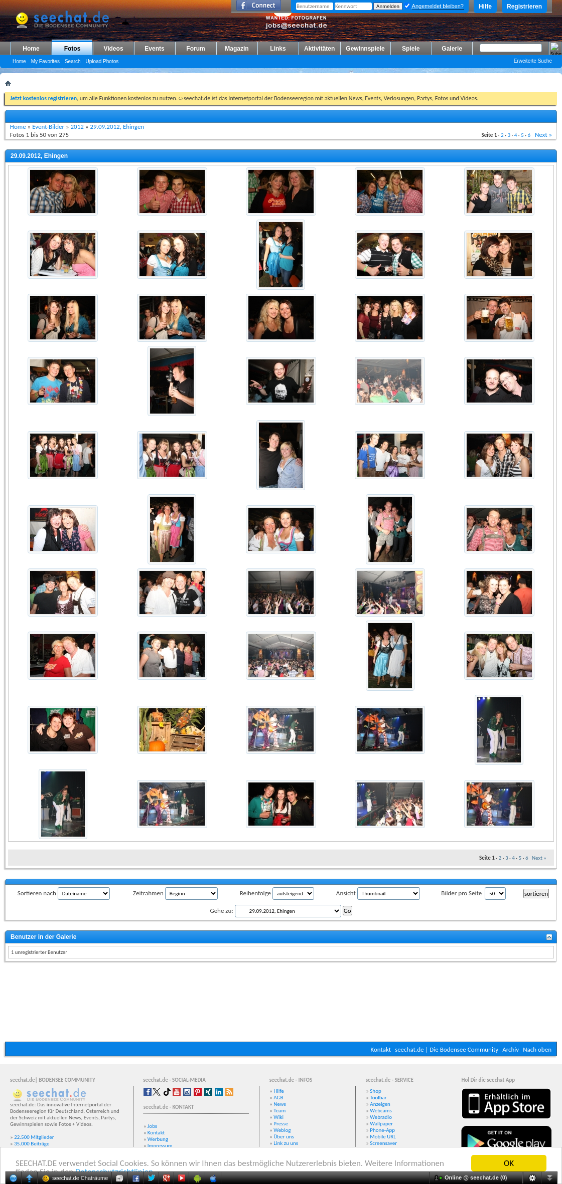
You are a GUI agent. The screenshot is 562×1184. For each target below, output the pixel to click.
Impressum (160, 1145)
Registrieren (524, 6)
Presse (280, 1123)
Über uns (283, 1136)
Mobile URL (383, 1136)
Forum (195, 48)
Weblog (282, 1130)
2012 (77, 126)
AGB (278, 1097)
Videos (113, 48)
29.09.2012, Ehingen (117, 126)
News (279, 1104)
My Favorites (45, 61)
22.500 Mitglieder (34, 1137)
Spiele (410, 48)
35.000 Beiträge (31, 1143)
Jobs (152, 1126)
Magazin (236, 48)
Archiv (510, 1049)
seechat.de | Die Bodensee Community (446, 1049)
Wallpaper (381, 1123)
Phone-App (382, 1130)
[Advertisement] (281, 1002)
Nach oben (537, 1049)
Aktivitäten (319, 48)
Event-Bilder (48, 126)
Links (278, 48)
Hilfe (485, 6)
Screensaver (383, 1143)
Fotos (72, 48)
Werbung (158, 1139)
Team (279, 1110)
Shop (375, 1091)
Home (31, 48)
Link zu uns (285, 1143)
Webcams (381, 1110)
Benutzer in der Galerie (43, 936)
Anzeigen (380, 1104)
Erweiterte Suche (533, 61)
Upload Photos (102, 61)
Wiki (278, 1117)
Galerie (452, 48)
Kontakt (380, 1049)
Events (154, 48)
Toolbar (378, 1097)
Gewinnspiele (365, 48)
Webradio (381, 1117)
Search (73, 61)
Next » (543, 134)
